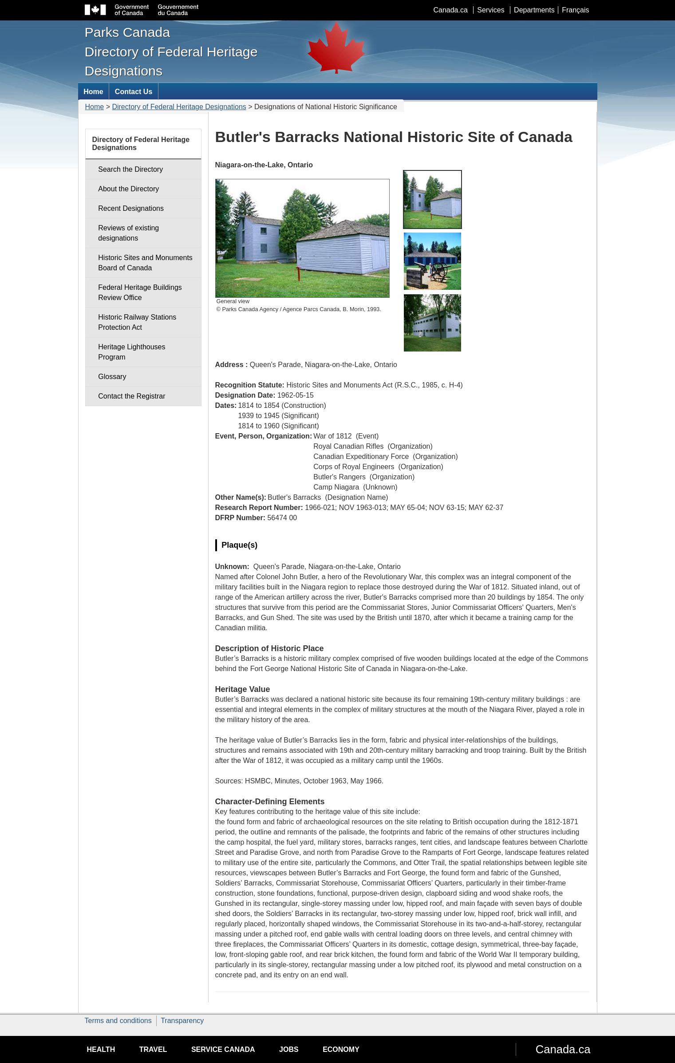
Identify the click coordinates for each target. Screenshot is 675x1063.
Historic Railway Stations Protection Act (137, 322)
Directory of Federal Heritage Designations (179, 107)
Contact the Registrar (131, 396)
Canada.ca (450, 10)
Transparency (182, 1020)
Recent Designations (131, 208)
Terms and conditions (118, 1020)
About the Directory (128, 189)
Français (575, 10)
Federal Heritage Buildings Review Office (140, 292)
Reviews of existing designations (128, 233)
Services (490, 10)
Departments (534, 10)
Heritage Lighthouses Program (131, 352)
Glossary (112, 376)
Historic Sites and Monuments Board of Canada (145, 263)
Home (94, 107)
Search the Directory (130, 169)
